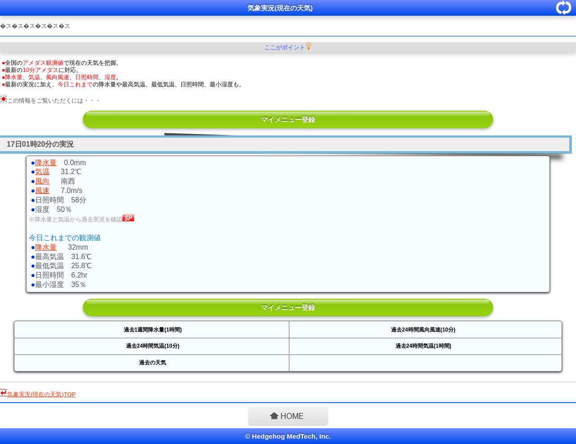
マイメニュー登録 (288, 119)
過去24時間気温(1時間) (423, 346)
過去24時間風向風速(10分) (423, 330)
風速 (42, 190)
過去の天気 (152, 362)
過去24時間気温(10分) (153, 346)
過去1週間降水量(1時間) (153, 330)
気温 (42, 171)
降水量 (46, 162)
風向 (42, 181)
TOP (41, 394)
